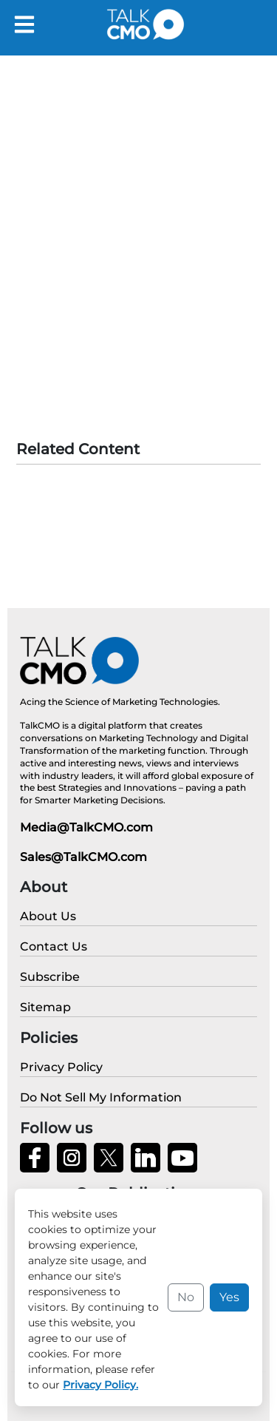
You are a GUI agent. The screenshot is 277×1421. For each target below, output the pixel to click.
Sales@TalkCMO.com (83, 857)
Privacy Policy (107, 1399)
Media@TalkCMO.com (86, 827)
